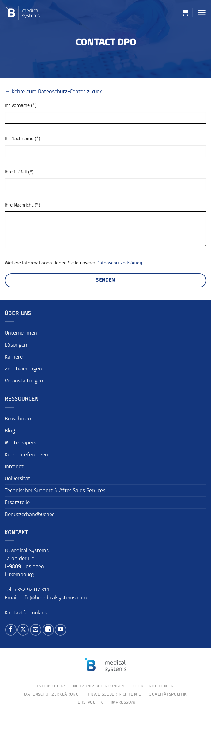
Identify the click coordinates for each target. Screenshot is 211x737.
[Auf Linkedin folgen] (48, 629)
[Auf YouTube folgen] (60, 629)
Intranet (14, 466)
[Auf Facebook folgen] (11, 629)
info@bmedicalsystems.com (53, 598)
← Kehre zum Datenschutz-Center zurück (53, 91)
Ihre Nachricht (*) (22, 205)
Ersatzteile (17, 502)
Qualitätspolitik (168, 694)
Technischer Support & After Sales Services (55, 490)
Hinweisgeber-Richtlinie (113, 694)
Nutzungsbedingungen (99, 686)
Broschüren (18, 419)
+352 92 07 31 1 (32, 590)
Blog (10, 431)
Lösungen (16, 345)
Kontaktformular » (26, 613)
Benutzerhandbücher (29, 514)
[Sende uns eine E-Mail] (35, 629)
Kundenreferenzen (26, 455)
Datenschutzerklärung (119, 263)
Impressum (123, 702)
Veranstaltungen (24, 381)
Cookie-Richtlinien (153, 686)
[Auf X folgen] (23, 629)
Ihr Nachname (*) (22, 138)
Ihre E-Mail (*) (19, 172)
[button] (185, 12)
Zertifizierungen (23, 369)
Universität (17, 478)
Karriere (14, 357)
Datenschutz (51, 686)
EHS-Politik (90, 702)
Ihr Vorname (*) (20, 105)
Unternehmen (21, 333)
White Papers (20, 443)
